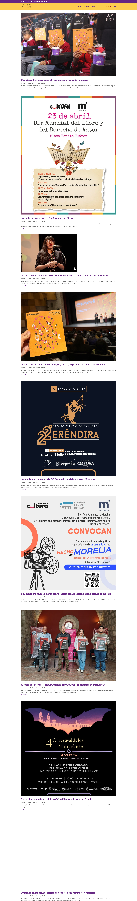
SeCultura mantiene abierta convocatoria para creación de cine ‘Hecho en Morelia (66, 593)
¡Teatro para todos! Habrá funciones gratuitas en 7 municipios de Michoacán (63, 684)
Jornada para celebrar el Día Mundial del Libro (47, 218)
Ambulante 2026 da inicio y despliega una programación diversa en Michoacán (64, 364)
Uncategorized (40, 83)
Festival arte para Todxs (85, 6)
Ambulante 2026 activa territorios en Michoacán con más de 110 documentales (64, 275)
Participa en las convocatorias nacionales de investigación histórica (58, 892)
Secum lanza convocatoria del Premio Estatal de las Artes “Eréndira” (59, 479)
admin (24, 83)
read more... (24, 90)
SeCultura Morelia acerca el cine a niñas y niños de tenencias (54, 80)
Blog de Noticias (105, 6)
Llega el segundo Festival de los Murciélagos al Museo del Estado (56, 799)
